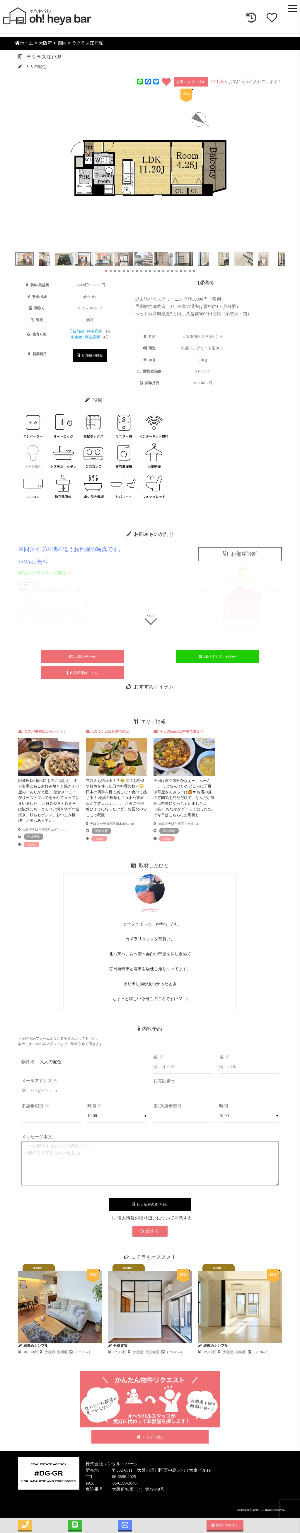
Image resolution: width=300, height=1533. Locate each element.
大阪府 (45, 43)
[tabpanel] (49, 788)
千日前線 (76, 331)
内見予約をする (225, 1525)
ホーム (24, 43)
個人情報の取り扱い (150, 1204)
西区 (62, 43)
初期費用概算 (90, 355)
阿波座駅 (95, 331)
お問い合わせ (82, 657)
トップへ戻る (150, 1437)
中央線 (76, 337)
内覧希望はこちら (82, 673)
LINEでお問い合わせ (217, 657)
